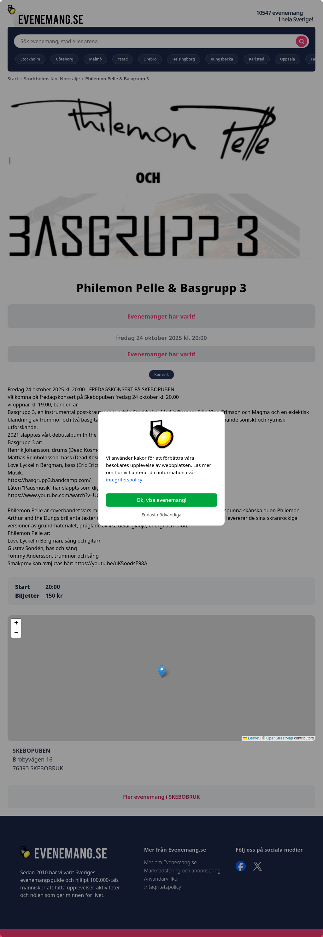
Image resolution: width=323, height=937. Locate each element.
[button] (162, 671)
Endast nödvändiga (161, 515)
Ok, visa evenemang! (161, 500)
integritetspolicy (124, 479)
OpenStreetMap (279, 738)
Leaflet (251, 738)
